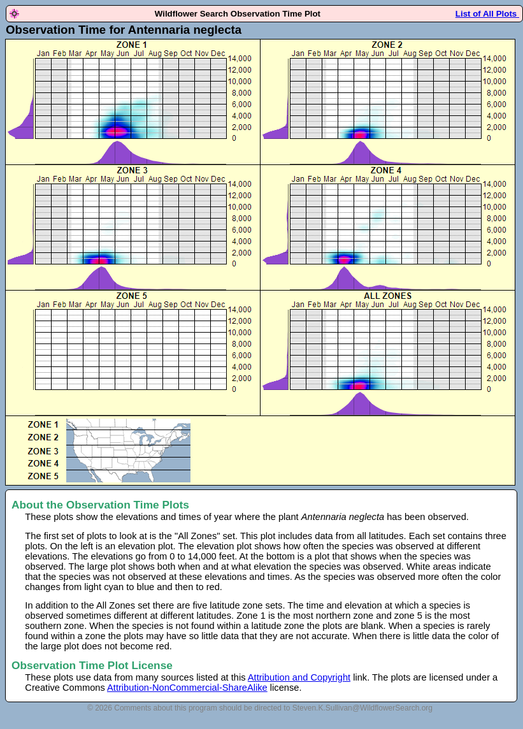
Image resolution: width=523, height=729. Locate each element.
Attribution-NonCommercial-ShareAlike (187, 687)
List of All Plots (487, 13)
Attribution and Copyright (299, 677)
